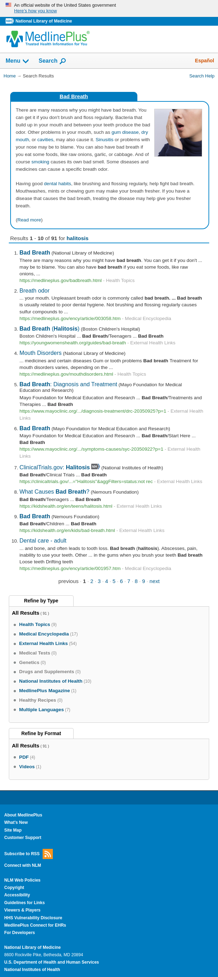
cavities (45, 139)
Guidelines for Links (24, 902)
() (49, 328)
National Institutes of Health (32, 969)
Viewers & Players (22, 910)
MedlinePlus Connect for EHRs (35, 925)
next (155, 581)
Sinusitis (104, 139)
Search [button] (53, 61)
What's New (16, 822)
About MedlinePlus (23, 815)
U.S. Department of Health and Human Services (51, 962)
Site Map (12, 830)
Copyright (14, 887)
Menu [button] (18, 61)
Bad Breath (74, 96)
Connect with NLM (22, 865)
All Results (25, 613)
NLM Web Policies (22, 880)
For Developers (19, 932)
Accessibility (17, 895)
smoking (40, 161)
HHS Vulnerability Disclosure (33, 917)
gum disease (125, 132)
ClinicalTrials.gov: (54, 467)
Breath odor (34, 290)
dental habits (57, 183)
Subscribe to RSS (28, 854)
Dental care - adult (42, 540)
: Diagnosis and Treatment (68, 384)
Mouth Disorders (40, 353)
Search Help (201, 76)
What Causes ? (54, 491)
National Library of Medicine (43, 21)
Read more (29, 220)
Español (204, 60)
